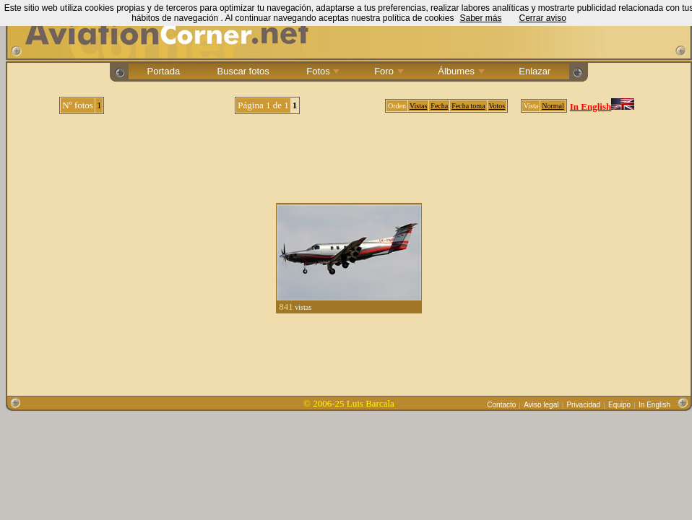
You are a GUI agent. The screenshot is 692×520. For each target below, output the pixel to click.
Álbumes (460, 71)
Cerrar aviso (542, 18)
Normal (553, 106)
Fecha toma (468, 106)
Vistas (418, 106)
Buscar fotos (243, 71)
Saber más (480, 18)
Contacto (501, 405)
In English (654, 405)
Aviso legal (541, 405)
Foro (388, 71)
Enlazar (534, 71)
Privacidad (583, 405)
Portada (163, 71)
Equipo (619, 405)
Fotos (322, 71)
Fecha (439, 106)
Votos (497, 106)
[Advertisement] (349, 153)
